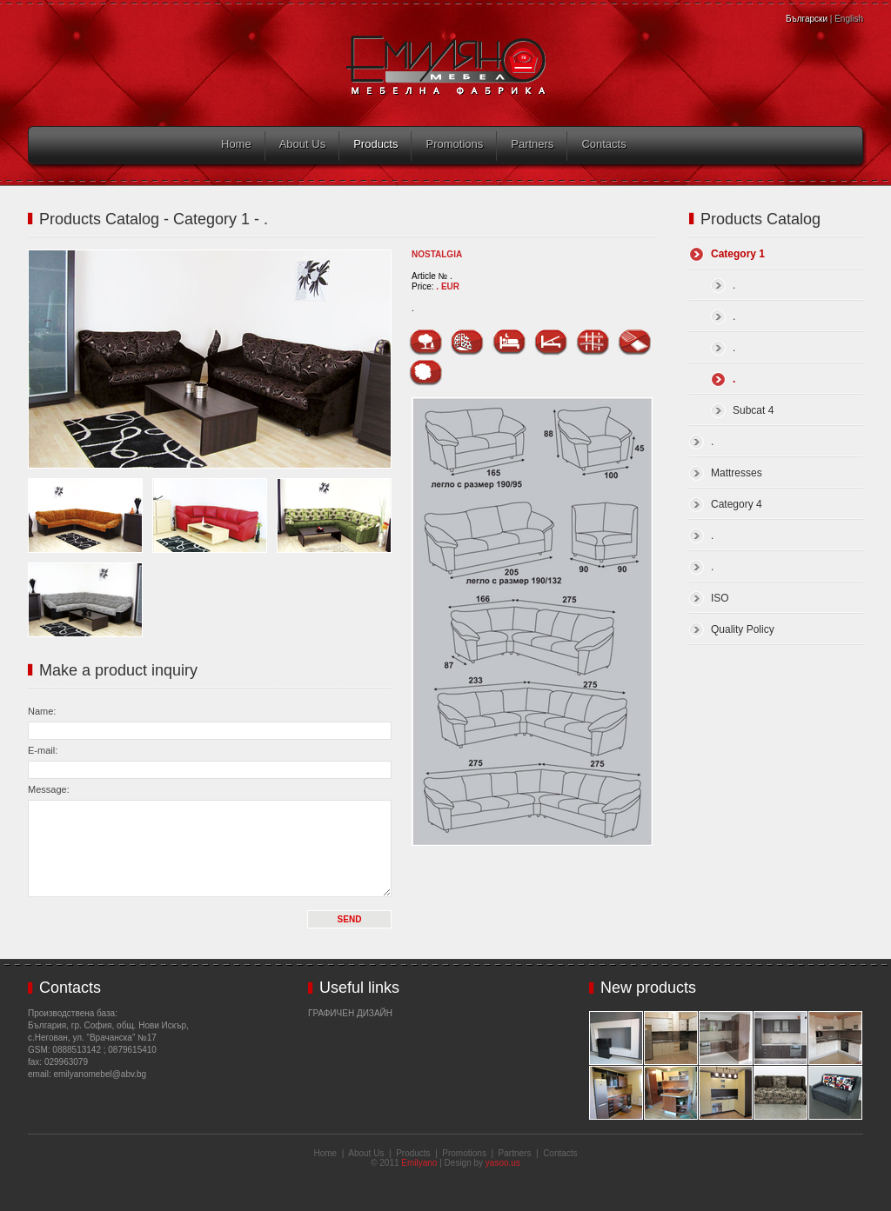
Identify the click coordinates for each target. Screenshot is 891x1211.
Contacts (603, 143)
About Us (302, 143)
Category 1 (738, 254)
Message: (49, 789)
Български (806, 18)
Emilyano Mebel (446, 65)
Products (375, 143)
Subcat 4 (753, 410)
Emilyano (419, 1163)
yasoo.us (503, 1163)
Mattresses (736, 473)
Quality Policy (742, 629)
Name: (42, 711)
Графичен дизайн (350, 1013)
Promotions (454, 143)
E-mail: (42, 750)
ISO (720, 598)
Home (236, 143)
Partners (532, 143)
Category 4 (736, 504)
